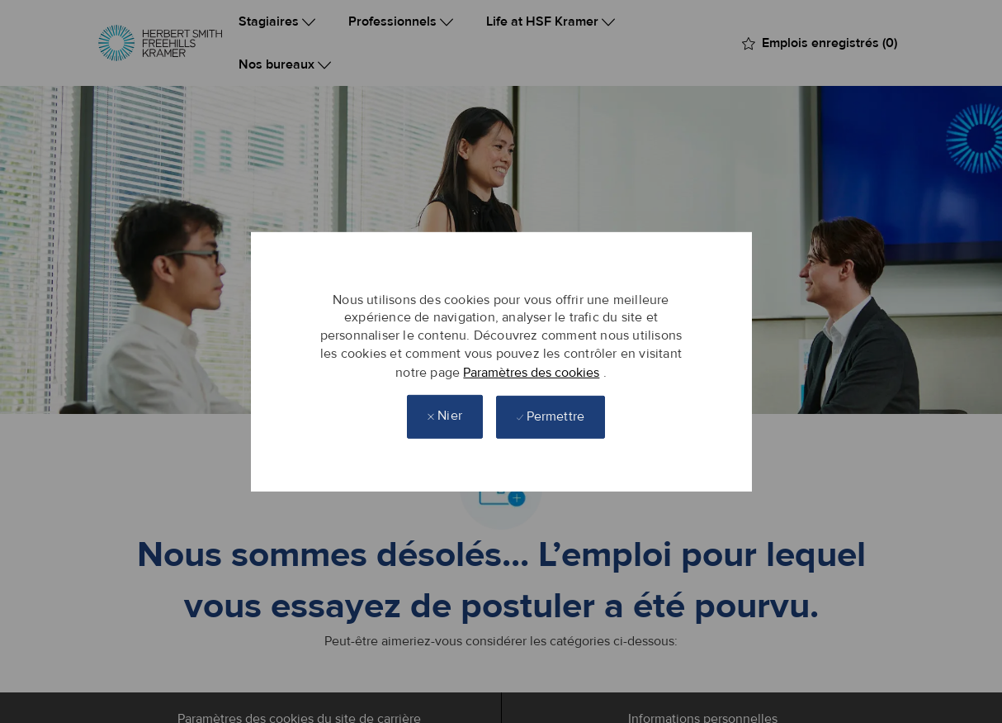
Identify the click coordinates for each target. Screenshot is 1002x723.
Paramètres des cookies (531, 372)
